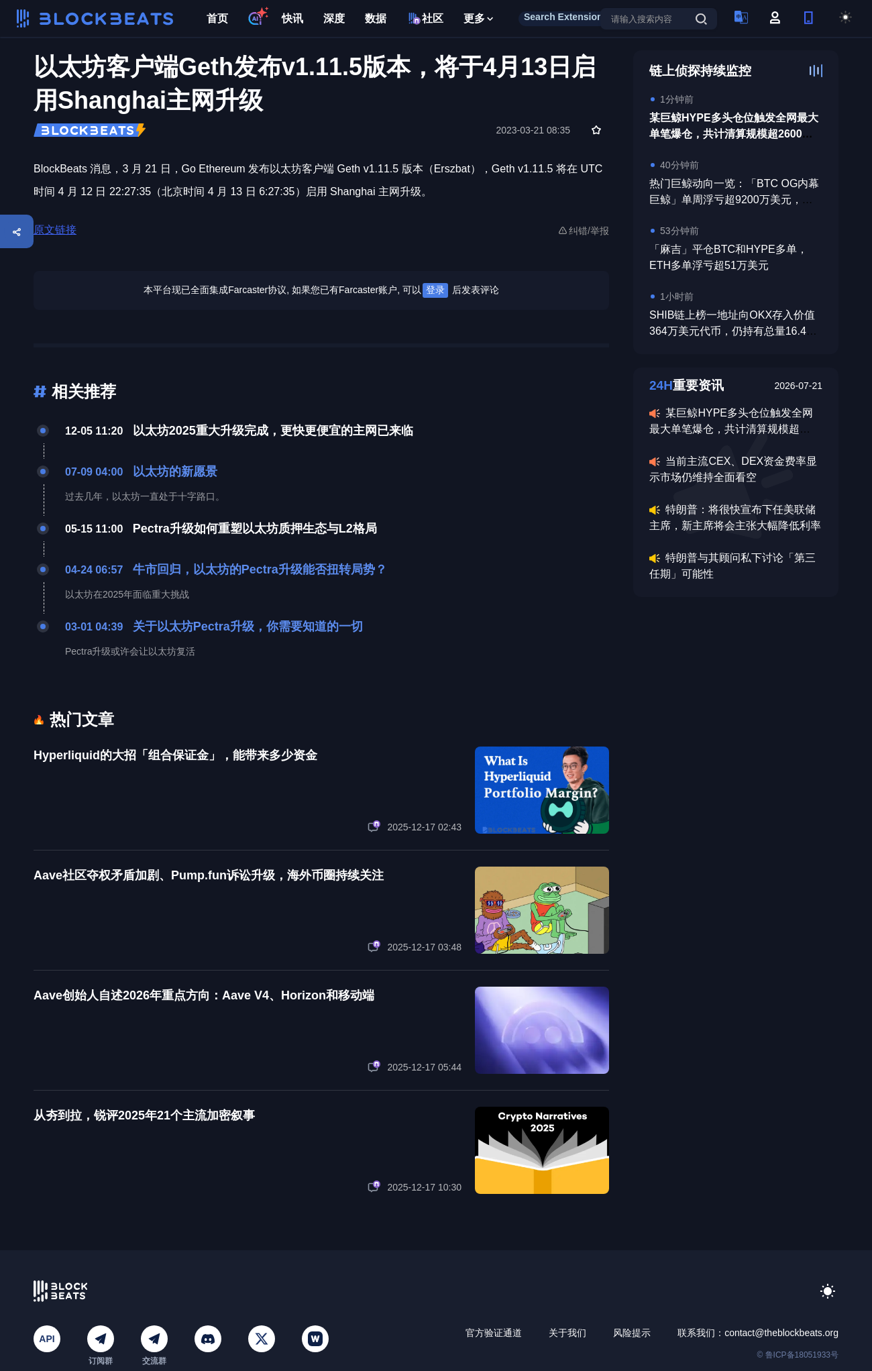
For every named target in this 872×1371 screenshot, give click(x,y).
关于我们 (567, 1332)
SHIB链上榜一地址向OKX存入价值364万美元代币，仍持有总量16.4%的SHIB (732, 331)
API (46, 1338)
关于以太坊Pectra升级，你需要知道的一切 (248, 626)
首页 (217, 18)
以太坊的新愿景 (175, 471)
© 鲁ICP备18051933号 (797, 1355)
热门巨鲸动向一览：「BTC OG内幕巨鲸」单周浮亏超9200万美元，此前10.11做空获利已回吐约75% (734, 199)
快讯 (292, 18)
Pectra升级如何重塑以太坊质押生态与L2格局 (255, 528)
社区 (424, 18)
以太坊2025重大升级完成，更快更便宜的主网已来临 (273, 430)
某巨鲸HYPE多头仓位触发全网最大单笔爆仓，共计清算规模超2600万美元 (733, 134)
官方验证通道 (494, 1332)
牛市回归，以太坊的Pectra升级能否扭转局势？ (260, 569)
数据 (375, 18)
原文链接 (55, 229)
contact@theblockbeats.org (781, 1332)
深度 (334, 18)
